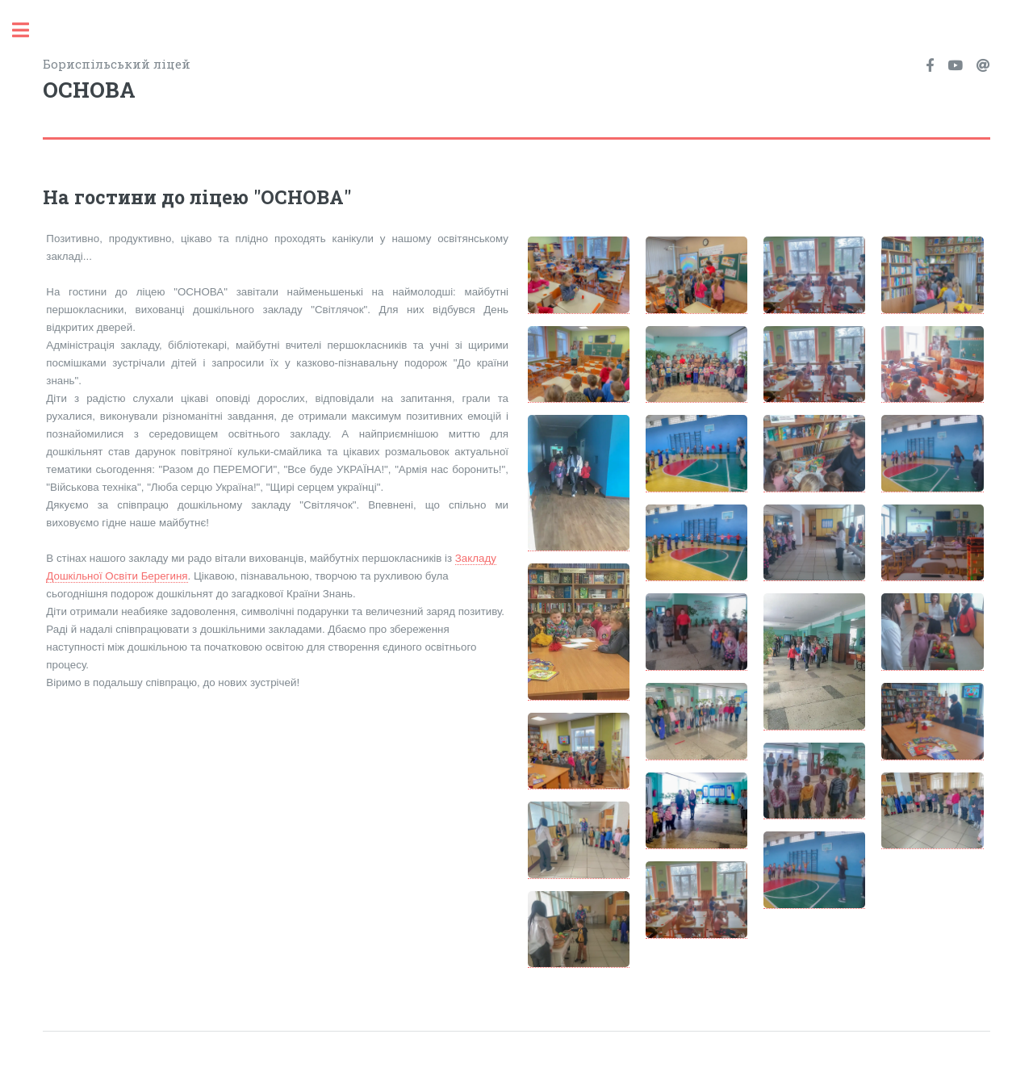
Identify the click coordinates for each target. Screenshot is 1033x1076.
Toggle (29, 30)
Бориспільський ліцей (279, 81)
